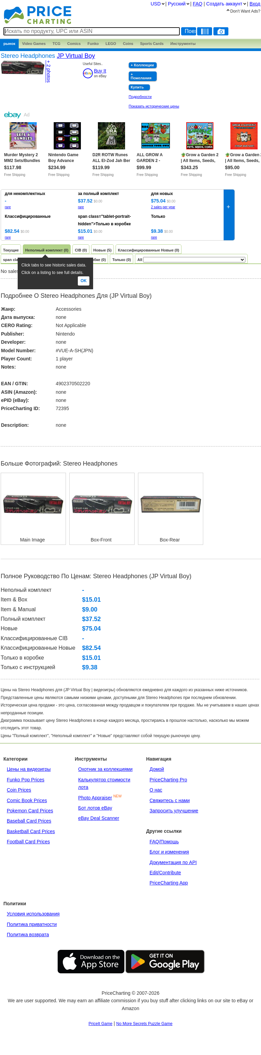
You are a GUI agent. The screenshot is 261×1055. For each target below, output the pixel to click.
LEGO (110, 44)
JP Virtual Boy (76, 55)
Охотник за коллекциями (105, 769)
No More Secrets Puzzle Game (144, 1023)
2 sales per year (163, 207)
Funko (93, 44)
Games (34, 44)
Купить (137, 87)
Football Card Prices (28, 841)
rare (8, 207)
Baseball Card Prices (29, 821)
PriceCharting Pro (168, 779)
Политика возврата (28, 934)
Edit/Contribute (165, 872)
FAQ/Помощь (164, 841)
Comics (74, 44)
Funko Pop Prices (26, 779)
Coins (128, 44)
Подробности (140, 97)
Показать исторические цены (154, 106)
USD (156, 3)
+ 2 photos (48, 71)
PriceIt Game (100, 1023)
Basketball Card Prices (31, 831)
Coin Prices (19, 790)
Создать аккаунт (224, 3)
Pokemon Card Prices (30, 810)
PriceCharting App (169, 883)
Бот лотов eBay (95, 808)
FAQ (197, 3)
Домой (157, 769)
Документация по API (173, 862)
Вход (254, 3)
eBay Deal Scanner (98, 818)
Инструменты (182, 44)
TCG (56, 44)
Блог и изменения (169, 852)
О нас (156, 790)
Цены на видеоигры (29, 769)
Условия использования (33, 913)
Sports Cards (151, 44)
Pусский (177, 3)
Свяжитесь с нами (170, 800)
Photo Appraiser (95, 797)
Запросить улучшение (174, 810)
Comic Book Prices (27, 800)
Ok (84, 280)
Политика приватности (32, 924)
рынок (9, 44)
